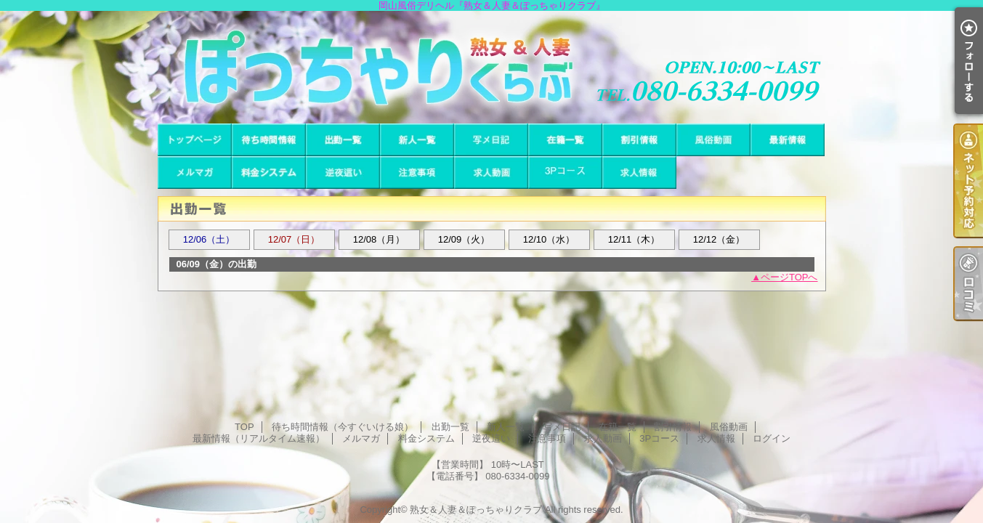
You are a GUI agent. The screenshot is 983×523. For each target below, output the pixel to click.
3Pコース (565, 172)
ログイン (771, 438)
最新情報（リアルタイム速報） (788, 139)
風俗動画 (713, 139)
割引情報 (639, 139)
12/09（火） (464, 239)
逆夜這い (343, 172)
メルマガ (195, 172)
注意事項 (417, 172)
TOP (195, 139)
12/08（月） (379, 239)
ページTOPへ (789, 277)
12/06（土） (209, 239)
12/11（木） (634, 239)
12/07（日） (294, 239)
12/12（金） (719, 239)
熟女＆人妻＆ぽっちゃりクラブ (476, 509)
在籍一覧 (565, 139)
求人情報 (639, 172)
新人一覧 (417, 139)
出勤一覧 (343, 139)
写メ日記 (491, 139)
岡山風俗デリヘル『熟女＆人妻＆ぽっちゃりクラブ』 (491, 67)
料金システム (269, 172)
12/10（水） (549, 239)
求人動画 (491, 172)
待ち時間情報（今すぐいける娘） (269, 139)
